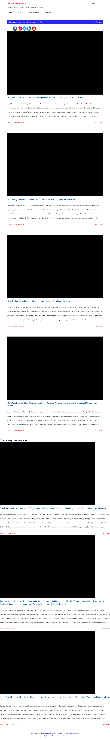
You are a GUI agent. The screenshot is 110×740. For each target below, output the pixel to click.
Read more (99, 122)
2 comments (10, 533)
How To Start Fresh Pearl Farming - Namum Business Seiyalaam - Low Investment (42, 301)
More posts (98, 438)
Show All (98, 22)
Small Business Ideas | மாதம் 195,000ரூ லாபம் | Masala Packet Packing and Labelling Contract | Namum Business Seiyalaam (53, 508)
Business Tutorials (32, 12)
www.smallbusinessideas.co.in (70, 733)
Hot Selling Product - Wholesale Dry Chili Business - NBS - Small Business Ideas (41, 199)
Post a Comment (19, 122)
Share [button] (9, 122)
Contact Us (46, 12)
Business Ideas (16, 3)
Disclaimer (65, 735)
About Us (19, 12)
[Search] (92, 3)
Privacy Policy (57, 735)
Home (9, 12)
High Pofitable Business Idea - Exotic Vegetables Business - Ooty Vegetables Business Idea (45, 97)
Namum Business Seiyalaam (52, 733)
